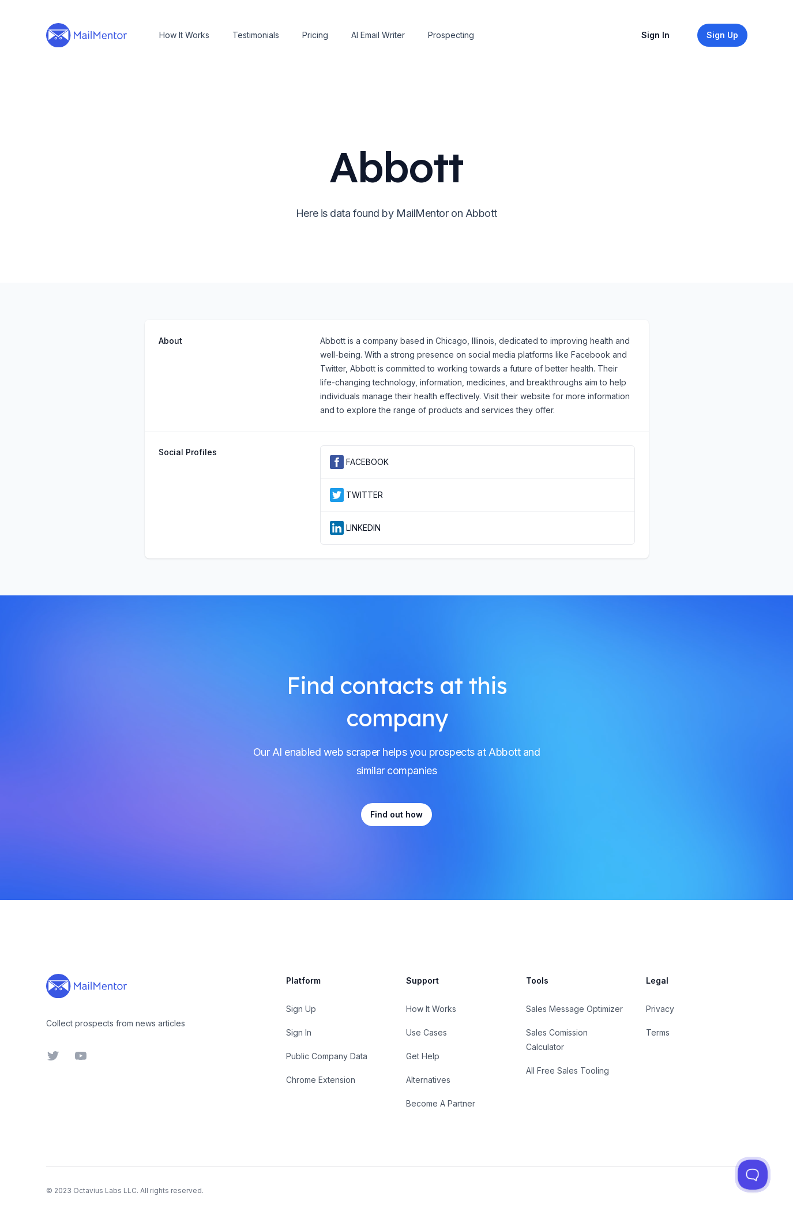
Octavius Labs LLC (105, 1190)
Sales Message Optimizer (574, 1009)
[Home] (86, 35)
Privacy (660, 1009)
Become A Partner (440, 1103)
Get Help (422, 1056)
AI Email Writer (378, 35)
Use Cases (426, 1032)
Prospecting (451, 35)
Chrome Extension (320, 1080)
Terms (658, 1032)
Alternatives (428, 1080)
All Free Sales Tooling (567, 1070)
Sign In (655, 35)
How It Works (184, 35)
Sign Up (301, 1009)
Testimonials (255, 35)
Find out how (396, 814)
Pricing (315, 35)
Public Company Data (326, 1056)
